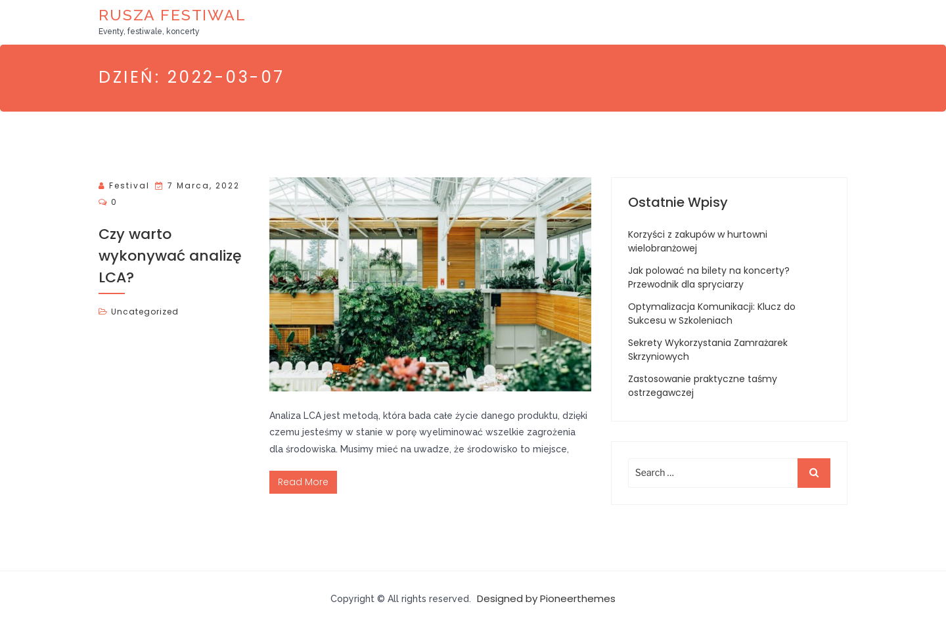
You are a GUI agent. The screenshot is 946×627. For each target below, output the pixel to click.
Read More (303, 481)
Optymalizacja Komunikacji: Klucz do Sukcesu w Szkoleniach (712, 313)
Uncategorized (145, 311)
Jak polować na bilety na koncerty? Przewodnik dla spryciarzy (709, 277)
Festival (129, 185)
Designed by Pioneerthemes (546, 598)
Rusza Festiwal (172, 15)
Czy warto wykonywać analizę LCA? (170, 256)
